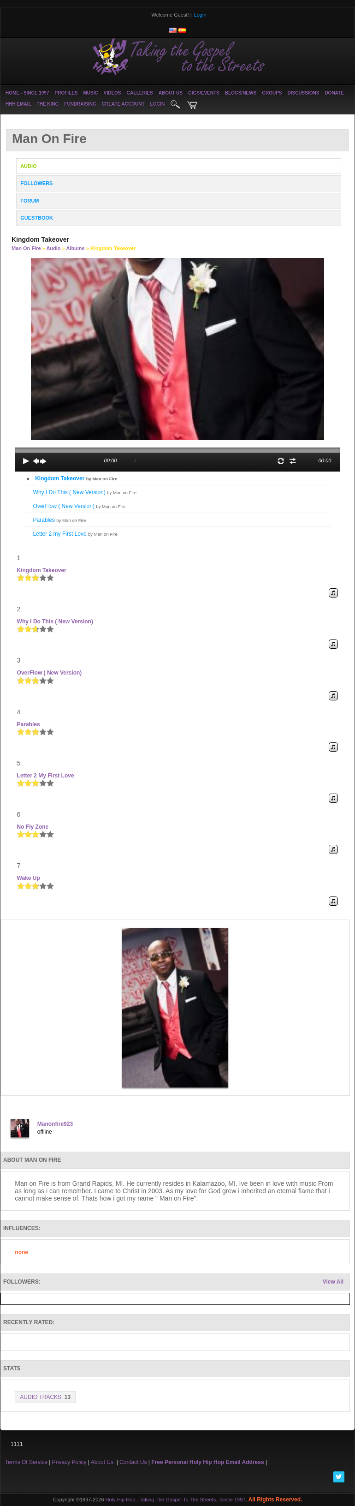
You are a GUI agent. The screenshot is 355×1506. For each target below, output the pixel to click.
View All (333, 1282)
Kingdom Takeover (76, 478)
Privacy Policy (69, 1462)
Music (90, 93)
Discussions (303, 93)
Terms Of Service (26, 1462)
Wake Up (28, 878)
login (157, 104)
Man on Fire (26, 248)
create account (123, 104)
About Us (171, 93)
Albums (75, 248)
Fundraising (80, 104)
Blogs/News (240, 93)
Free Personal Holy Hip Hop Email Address (207, 1462)
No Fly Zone (33, 827)
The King (48, 104)
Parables (59, 520)
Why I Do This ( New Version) (85, 492)
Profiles (65, 93)
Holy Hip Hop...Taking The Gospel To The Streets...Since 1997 (176, 1499)
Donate (334, 93)
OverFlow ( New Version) (79, 506)
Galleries (140, 93)
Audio (53, 248)
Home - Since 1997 (27, 93)
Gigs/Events (203, 93)
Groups (272, 93)
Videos (112, 93)
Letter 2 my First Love (75, 534)
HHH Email (18, 104)
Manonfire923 (55, 1124)
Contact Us (133, 1462)
